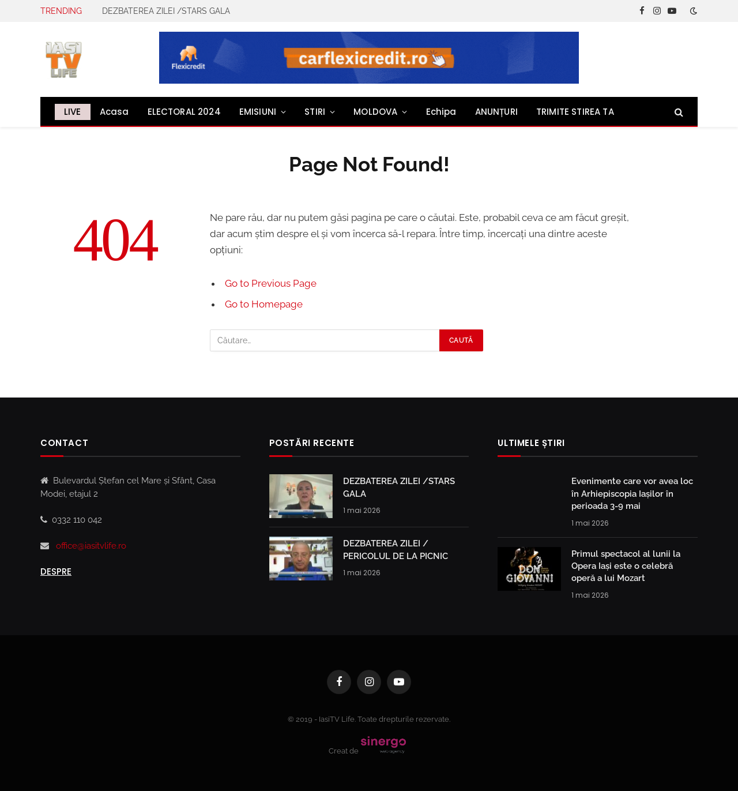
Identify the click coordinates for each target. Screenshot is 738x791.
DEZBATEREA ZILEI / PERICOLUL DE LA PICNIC (395, 549)
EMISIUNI (257, 112)
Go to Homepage (264, 304)
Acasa (114, 112)
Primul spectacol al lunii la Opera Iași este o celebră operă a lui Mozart (625, 566)
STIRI (314, 112)
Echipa (441, 112)
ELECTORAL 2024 (184, 112)
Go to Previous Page (271, 283)
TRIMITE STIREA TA (575, 112)
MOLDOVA (375, 112)
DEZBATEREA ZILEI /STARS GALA (166, 11)
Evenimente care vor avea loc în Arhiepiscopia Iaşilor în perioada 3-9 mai (632, 493)
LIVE (72, 112)
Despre (55, 571)
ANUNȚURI (496, 112)
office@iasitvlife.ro (91, 546)
